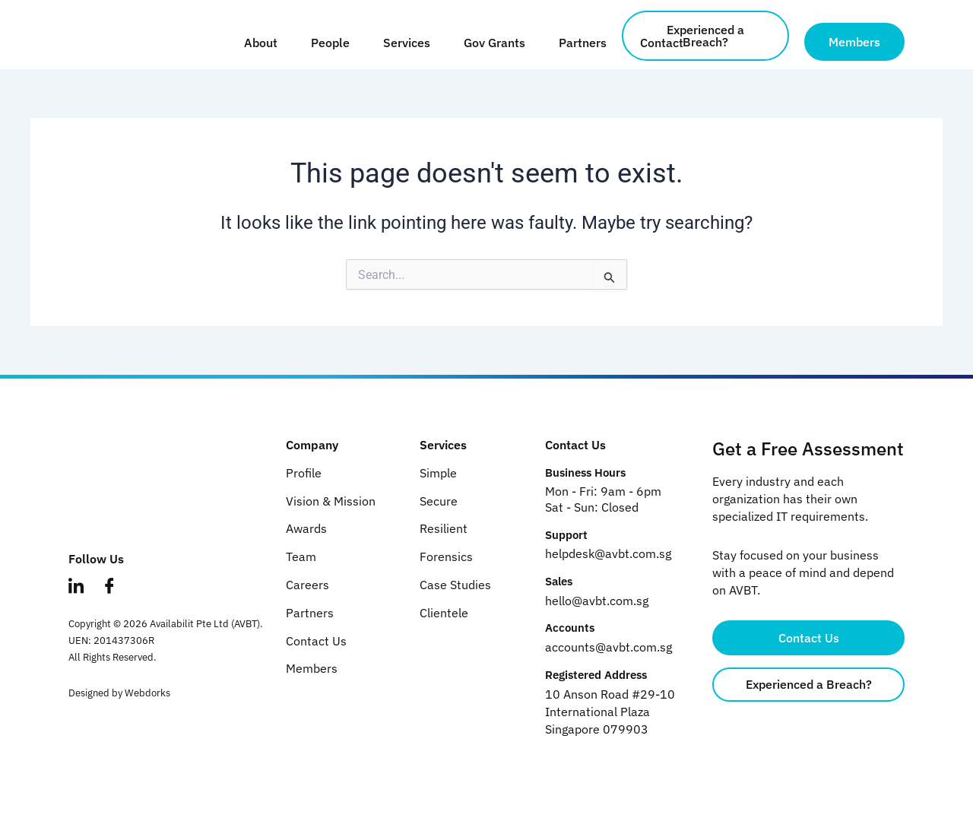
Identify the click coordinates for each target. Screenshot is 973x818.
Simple (438, 472)
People (330, 42)
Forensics (446, 556)
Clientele (444, 612)
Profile (304, 472)
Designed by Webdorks (119, 696)
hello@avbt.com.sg (596, 600)
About (260, 42)
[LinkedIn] (83, 598)
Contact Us (316, 640)
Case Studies (455, 584)
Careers (307, 584)
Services (406, 42)
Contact (661, 42)
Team (301, 556)
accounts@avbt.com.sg (608, 647)
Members (312, 668)
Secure (439, 501)
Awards (306, 528)
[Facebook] (117, 598)
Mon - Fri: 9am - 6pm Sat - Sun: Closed (603, 499)
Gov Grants (494, 42)
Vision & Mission (331, 501)
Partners (583, 42)
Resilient (443, 528)
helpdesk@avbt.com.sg (608, 553)
